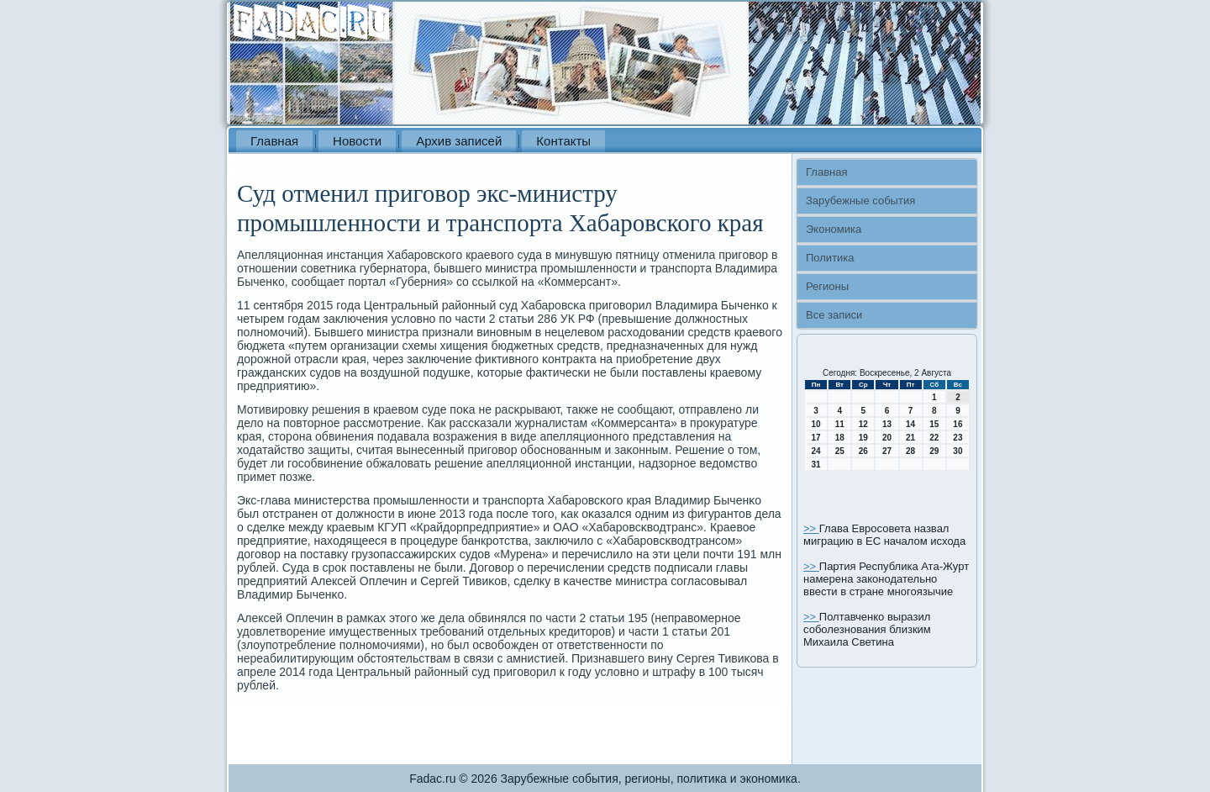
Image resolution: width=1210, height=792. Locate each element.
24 (816, 451)
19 (863, 437)
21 (910, 437)
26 (863, 451)
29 (934, 451)
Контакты (563, 141)
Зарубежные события (860, 200)
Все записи (834, 315)
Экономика (833, 229)
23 (957, 437)
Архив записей (459, 141)
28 (910, 451)
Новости (357, 141)
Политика (830, 257)
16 (957, 424)
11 (839, 424)
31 (816, 464)
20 (887, 437)
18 (839, 437)
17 (816, 437)
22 (934, 437)
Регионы (827, 286)
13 (887, 424)
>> (811, 528)
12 (863, 424)
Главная (274, 141)
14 (910, 424)
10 (816, 424)
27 (887, 451)
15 (934, 424)
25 (839, 451)
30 (957, 451)
